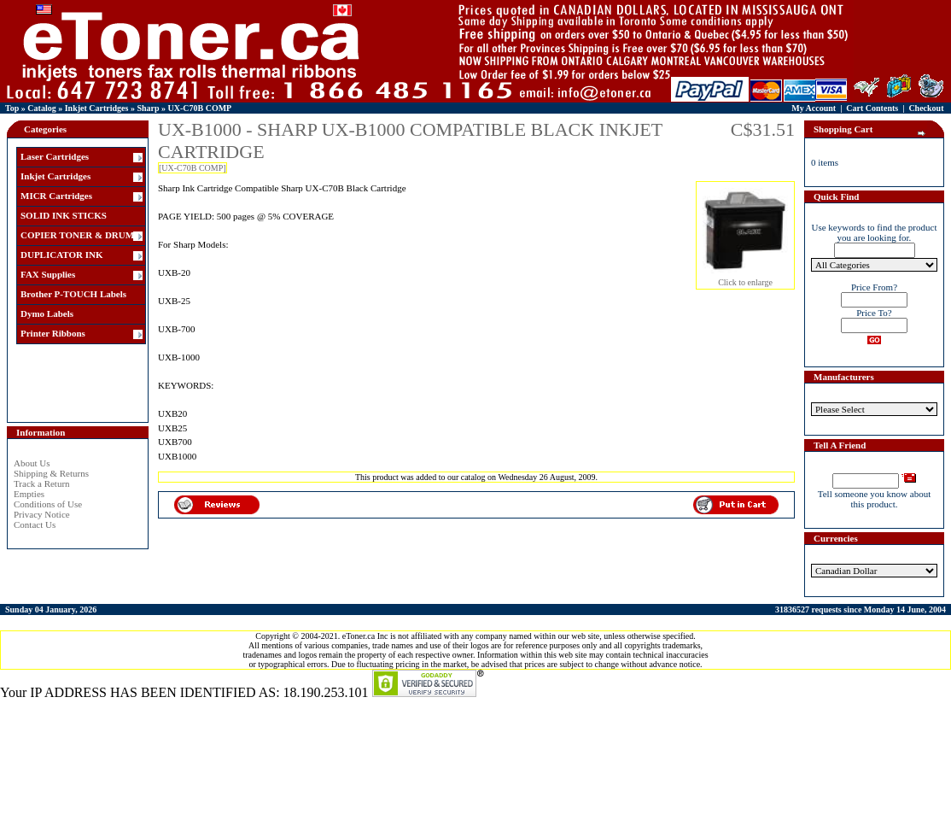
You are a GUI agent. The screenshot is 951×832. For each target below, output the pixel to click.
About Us (32, 463)
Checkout (925, 108)
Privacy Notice (42, 514)
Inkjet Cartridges (97, 108)
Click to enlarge (745, 278)
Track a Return (42, 483)
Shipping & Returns (51, 473)
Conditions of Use (48, 504)
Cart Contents (872, 108)
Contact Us (34, 524)
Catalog (41, 108)
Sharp (148, 108)
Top (12, 108)
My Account (813, 108)
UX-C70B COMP (200, 108)
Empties (29, 494)
